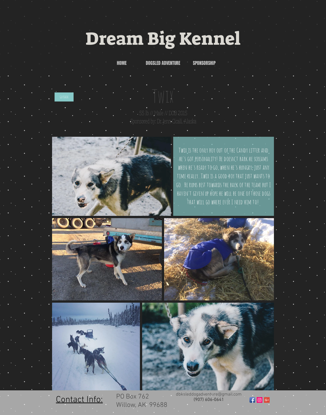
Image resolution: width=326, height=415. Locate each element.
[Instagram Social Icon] (259, 400)
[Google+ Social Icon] (267, 400)
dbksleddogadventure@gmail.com (209, 394)
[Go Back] (64, 96)
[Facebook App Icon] (252, 400)
